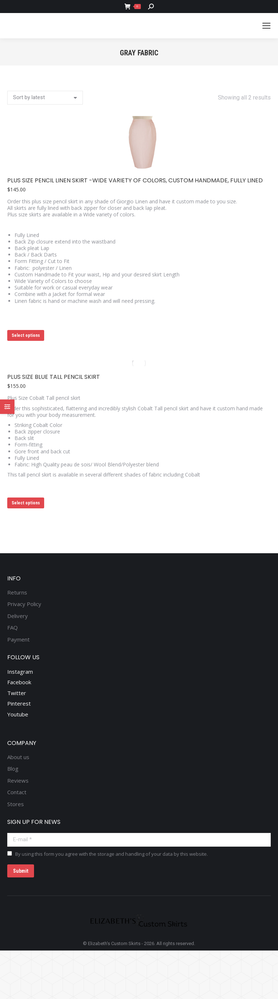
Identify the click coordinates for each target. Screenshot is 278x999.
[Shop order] (45, 98)
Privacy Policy (24, 604)
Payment (18, 639)
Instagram (20, 671)
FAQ (12, 627)
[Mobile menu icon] (266, 25)
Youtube (17, 714)
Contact (16, 792)
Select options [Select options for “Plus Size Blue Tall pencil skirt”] (26, 502)
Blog (12, 768)
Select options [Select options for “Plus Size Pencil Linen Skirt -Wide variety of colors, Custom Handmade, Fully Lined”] (26, 335)
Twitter (16, 693)
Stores (15, 804)
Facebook (19, 682)
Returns (17, 592)
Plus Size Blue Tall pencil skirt (53, 377)
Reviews (18, 780)
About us (18, 757)
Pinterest (19, 703)
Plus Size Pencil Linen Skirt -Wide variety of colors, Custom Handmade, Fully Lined (135, 180)
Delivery (17, 616)
